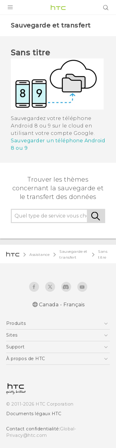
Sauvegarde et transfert (73, 254)
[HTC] (58, 7)
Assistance (39, 254)
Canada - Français (62, 305)
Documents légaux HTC (33, 413)
